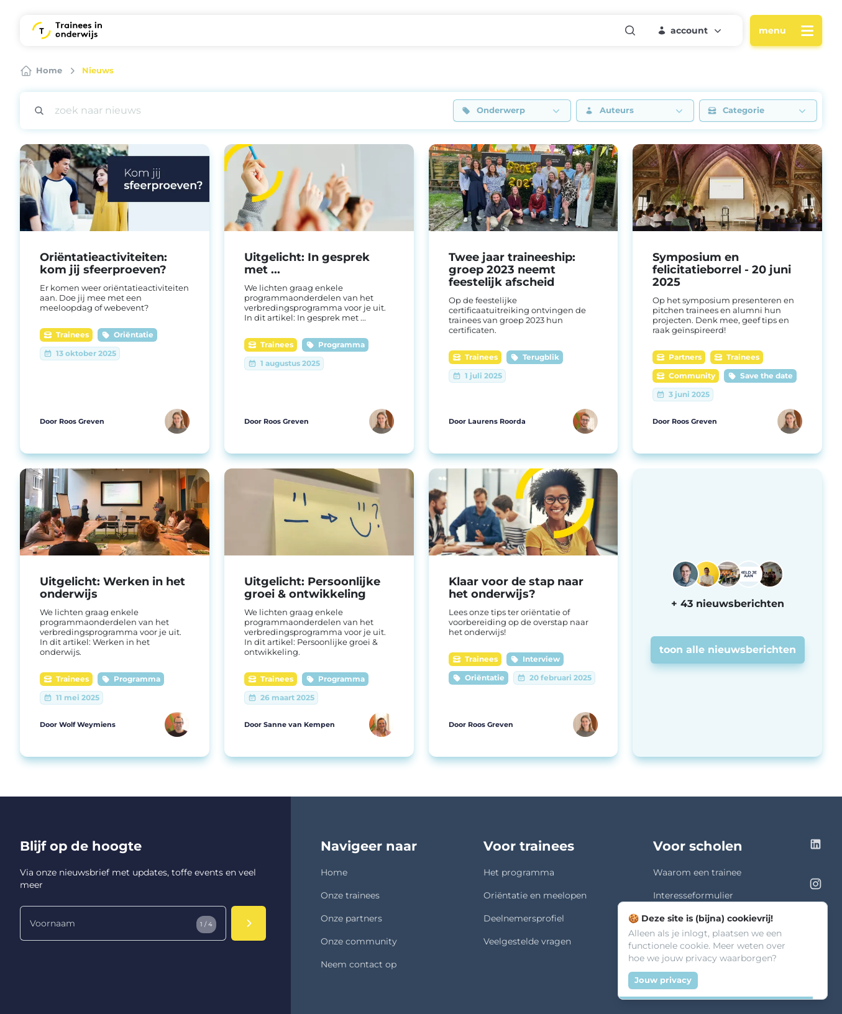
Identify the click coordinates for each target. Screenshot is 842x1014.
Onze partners (351, 918)
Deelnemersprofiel (523, 918)
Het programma (518, 872)
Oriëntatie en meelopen (535, 895)
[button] (690, 30)
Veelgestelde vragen (527, 941)
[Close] (811, 918)
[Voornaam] (123, 923)
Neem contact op (358, 964)
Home (334, 872)
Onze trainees (350, 895)
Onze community (359, 941)
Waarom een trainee (697, 872)
